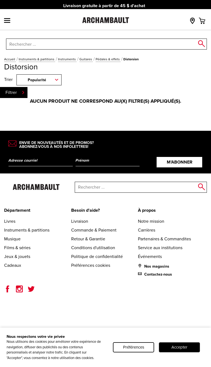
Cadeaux (12, 265)
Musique (12, 239)
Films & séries (17, 247)
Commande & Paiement (93, 230)
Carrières (146, 230)
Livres (9, 221)
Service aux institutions (160, 247)
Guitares (86, 59)
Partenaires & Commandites (164, 239)
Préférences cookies (90, 265)
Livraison (79, 221)
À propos (147, 210)
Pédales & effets (108, 59)
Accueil (10, 59)
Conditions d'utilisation (93, 247)
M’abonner (179, 162)
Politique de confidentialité (97, 256)
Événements (150, 256)
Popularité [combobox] (37, 80)
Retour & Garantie (88, 239)
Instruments (67, 59)
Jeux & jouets (17, 256)
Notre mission (151, 221)
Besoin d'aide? (85, 210)
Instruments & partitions (37, 59)
